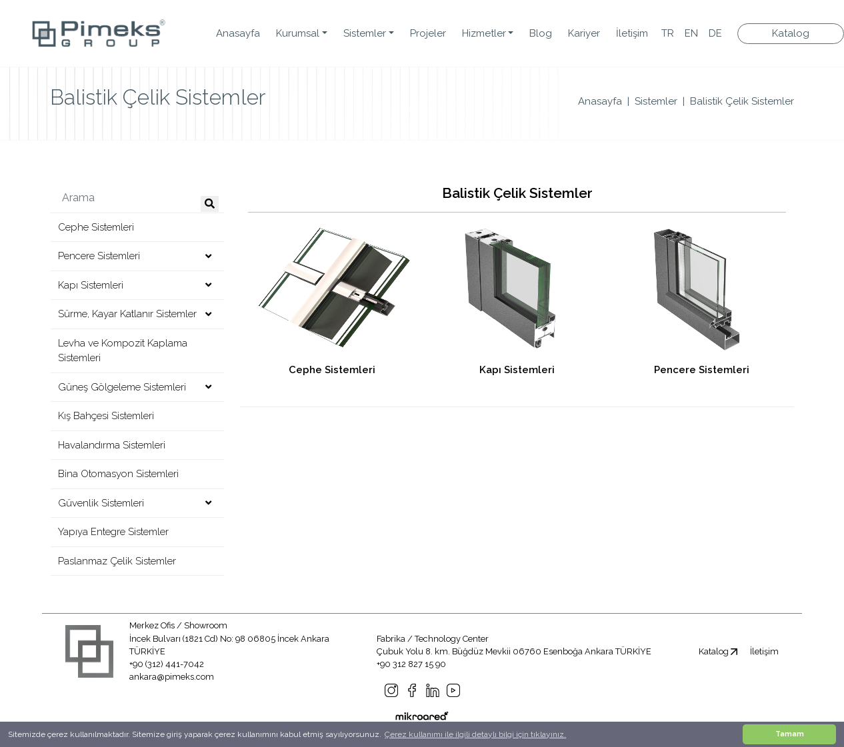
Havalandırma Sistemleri (111, 445)
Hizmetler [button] (484, 33)
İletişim (632, 33)
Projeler (428, 33)
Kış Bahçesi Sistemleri (106, 416)
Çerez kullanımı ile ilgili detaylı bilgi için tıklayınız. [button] (475, 734)
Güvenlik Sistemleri (101, 503)
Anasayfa (238, 33)
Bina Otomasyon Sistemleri (118, 474)
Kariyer (584, 33)
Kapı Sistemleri (90, 285)
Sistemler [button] (364, 33)
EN (691, 33)
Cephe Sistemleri (96, 227)
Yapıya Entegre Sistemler (113, 532)
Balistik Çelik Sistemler (742, 101)
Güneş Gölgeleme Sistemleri (122, 387)
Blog (540, 33)
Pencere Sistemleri (99, 256)
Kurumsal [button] (297, 33)
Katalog (718, 651)
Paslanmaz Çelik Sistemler (117, 561)
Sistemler (656, 101)
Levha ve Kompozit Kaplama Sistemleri (122, 351)
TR (667, 33)
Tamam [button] (789, 734)
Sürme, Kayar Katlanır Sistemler (127, 314)
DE (715, 33)
